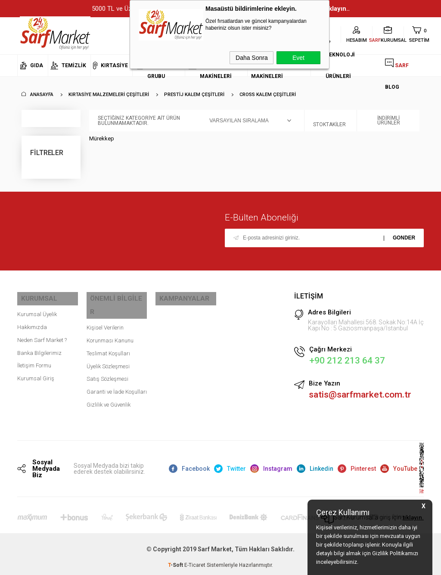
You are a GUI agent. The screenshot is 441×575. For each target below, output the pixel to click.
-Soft (176, 564)
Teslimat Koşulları (108, 336)
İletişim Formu (34, 361)
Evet (298, 57)
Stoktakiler (329, 120)
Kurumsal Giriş (35, 374)
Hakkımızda (32, 323)
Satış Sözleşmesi (107, 361)
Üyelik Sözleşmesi (108, 348)
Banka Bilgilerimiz (39, 348)
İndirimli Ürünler (383, 120)
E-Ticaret (194, 564)
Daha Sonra (252, 57)
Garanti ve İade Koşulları (117, 374)
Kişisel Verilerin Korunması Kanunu (110, 316)
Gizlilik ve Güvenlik (108, 387)
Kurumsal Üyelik (37, 310)
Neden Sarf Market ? (42, 336)
